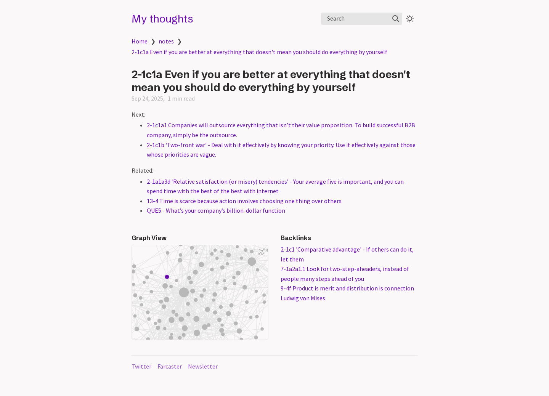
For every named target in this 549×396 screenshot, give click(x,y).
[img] (395, 18)
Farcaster (169, 366)
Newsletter (203, 366)
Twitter (141, 366)
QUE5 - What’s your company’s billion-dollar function (216, 210)
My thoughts (162, 18)
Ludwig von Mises (303, 298)
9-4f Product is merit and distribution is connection (347, 288)
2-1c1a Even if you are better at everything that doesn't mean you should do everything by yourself (259, 52)
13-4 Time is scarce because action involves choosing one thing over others (244, 201)
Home (140, 41)
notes (166, 41)
